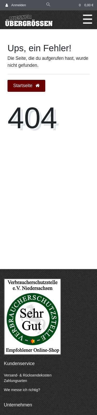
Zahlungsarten (15, 381)
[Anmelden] (15, 5)
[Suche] (48, 5)
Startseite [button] (26, 85)
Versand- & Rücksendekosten (27, 375)
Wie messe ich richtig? (22, 390)
